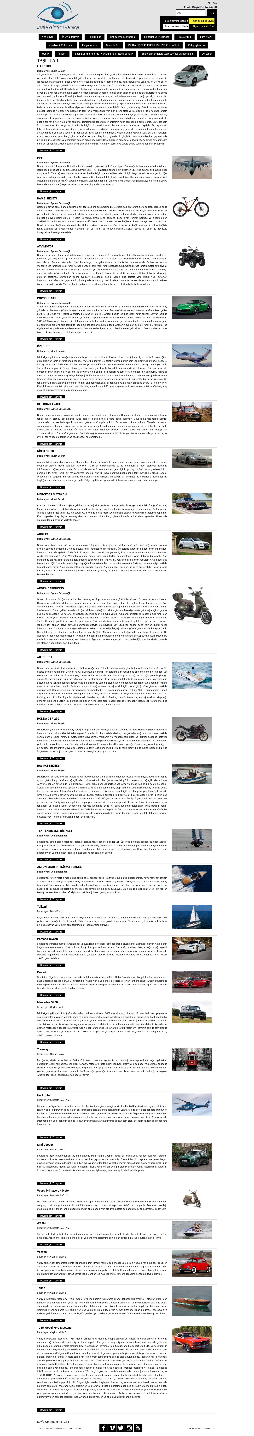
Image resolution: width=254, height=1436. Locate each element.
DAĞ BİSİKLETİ (47, 198)
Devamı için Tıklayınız (51, 150)
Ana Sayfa (47, 36)
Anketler (207, 53)
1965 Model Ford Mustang (54, 1327)
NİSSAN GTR (45, 451)
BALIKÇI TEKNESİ (48, 765)
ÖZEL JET (43, 346)
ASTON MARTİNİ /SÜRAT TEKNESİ (59, 866)
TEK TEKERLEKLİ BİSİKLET (54, 830)
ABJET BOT (44, 657)
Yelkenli (42, 906)
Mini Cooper (45, 1144)
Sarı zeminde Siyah (203, 20)
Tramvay (42, 1049)
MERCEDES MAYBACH (52, 494)
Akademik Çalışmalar (61, 45)
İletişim (62, 53)
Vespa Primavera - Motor (53, 1190)
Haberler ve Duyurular (156, 36)
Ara (212, 12)
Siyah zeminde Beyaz (176, 20)
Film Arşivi (206, 36)
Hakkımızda (94, 36)
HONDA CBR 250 (48, 718)
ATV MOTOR (45, 246)
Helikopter (44, 1095)
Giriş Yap (212, 3)
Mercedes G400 (47, 1002)
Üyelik (45, 53)
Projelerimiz (184, 36)
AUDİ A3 (42, 534)
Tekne (41, 1288)
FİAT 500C (44, 66)
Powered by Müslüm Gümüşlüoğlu (200, 1428)
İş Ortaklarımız (70, 36)
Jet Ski (41, 1223)
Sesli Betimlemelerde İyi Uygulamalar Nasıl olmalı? (104, 53)
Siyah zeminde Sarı (203, 26)
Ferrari (41, 972)
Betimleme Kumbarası (122, 36)
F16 (39, 157)
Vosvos (42, 1252)
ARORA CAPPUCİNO (50, 588)
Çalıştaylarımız (196, 45)
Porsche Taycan (47, 939)
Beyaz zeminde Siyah (176, 26)
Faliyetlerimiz (89, 45)
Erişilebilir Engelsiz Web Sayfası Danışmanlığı (168, 53)
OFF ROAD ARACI (48, 404)
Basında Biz (113, 45)
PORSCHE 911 (46, 298)
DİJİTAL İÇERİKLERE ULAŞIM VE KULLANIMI (153, 45)
